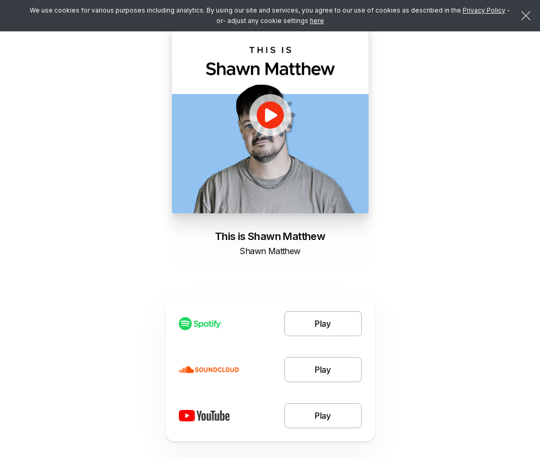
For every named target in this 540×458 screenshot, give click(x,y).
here (317, 21)
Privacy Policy (484, 10)
